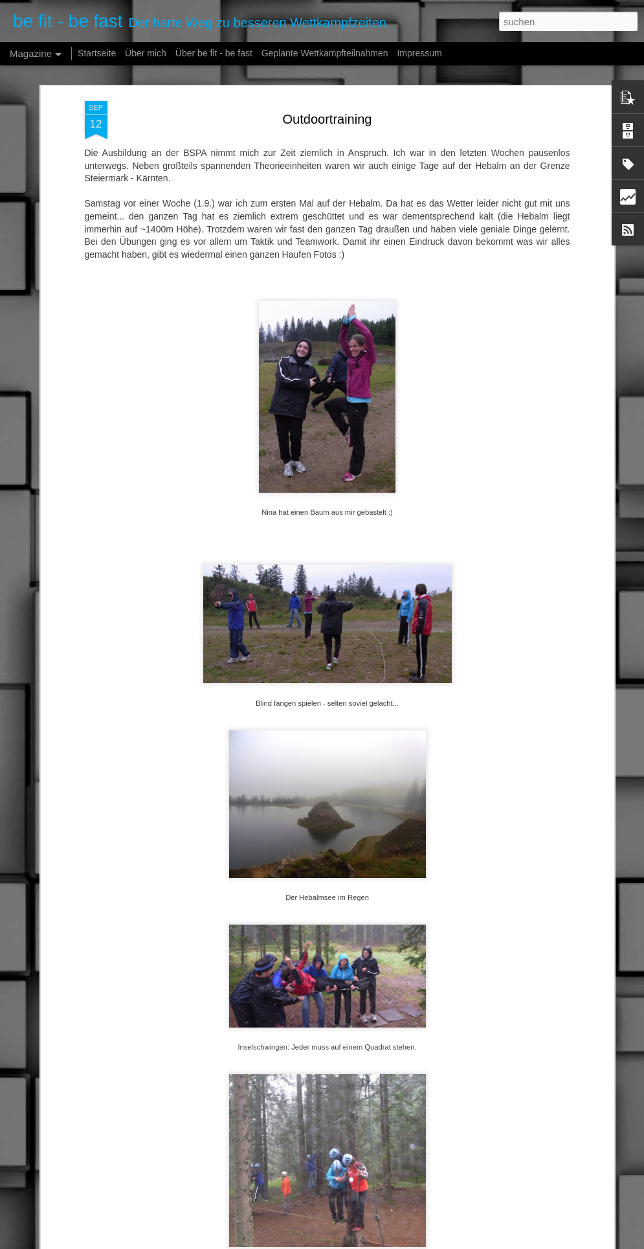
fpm (369, 1242)
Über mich (145, 53)
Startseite (97, 53)
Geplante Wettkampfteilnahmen (324, 53)
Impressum (419, 53)
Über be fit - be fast (213, 53)
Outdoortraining (327, 90)
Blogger (431, 1242)
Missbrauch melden (477, 1242)
